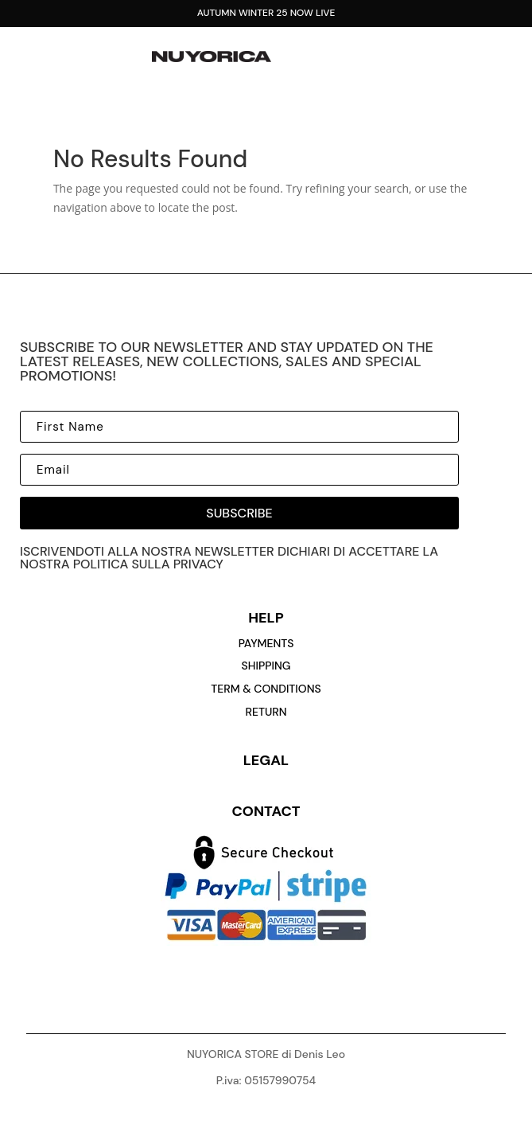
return (265, 712)
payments (266, 643)
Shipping (266, 665)
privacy (198, 564)
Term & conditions (266, 688)
